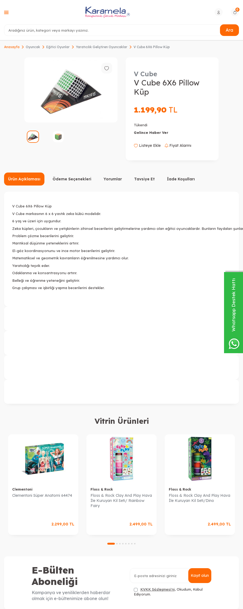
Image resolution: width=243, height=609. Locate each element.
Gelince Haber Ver (151, 132)
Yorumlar (112, 179)
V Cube (145, 74)
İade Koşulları (181, 179)
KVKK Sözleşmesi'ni (157, 589)
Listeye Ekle (147, 145)
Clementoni (22, 489)
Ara (229, 30)
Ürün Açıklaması (24, 179)
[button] (111, 544)
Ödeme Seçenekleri (72, 179)
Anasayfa (12, 47)
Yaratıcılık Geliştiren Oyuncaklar (101, 47)
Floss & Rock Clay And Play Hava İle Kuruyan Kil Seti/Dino (199, 498)
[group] (71, 90)
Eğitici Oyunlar (58, 47)
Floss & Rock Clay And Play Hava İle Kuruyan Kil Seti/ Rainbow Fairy (121, 500)
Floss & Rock (101, 489)
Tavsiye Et (144, 179)
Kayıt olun (200, 575)
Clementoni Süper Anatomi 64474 (42, 495)
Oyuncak (33, 47)
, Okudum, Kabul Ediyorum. (168, 591)
